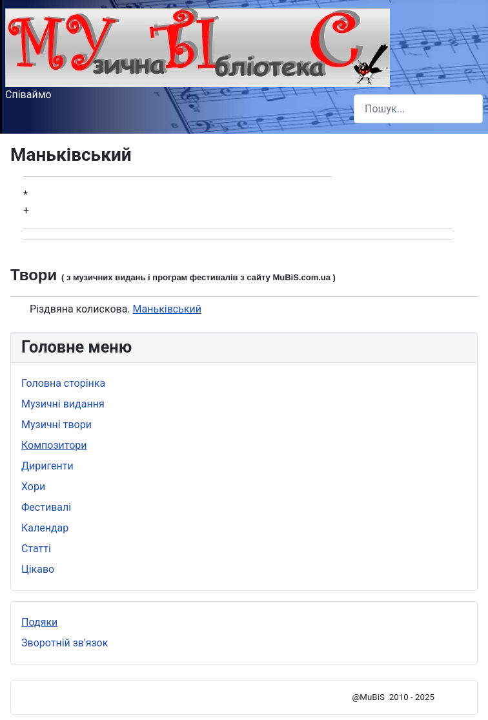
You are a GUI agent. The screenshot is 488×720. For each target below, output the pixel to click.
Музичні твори (56, 424)
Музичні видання (63, 404)
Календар (44, 528)
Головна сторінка (63, 383)
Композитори (54, 445)
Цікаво (37, 569)
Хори (33, 486)
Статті (36, 548)
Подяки (39, 622)
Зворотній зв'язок (64, 643)
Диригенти (47, 466)
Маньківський (167, 309)
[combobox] (418, 108)
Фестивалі (46, 507)
